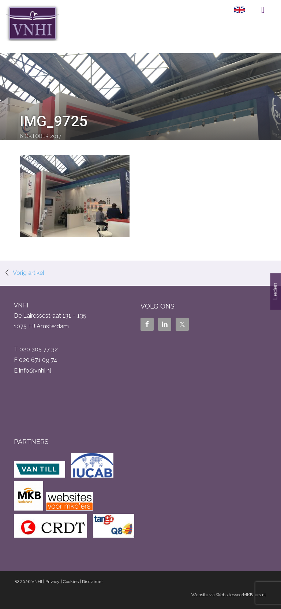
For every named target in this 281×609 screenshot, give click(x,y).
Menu (262, 10)
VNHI (36, 581)
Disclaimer (92, 581)
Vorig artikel (28, 272)
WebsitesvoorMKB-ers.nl (241, 594)
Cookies (71, 581)
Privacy (52, 581)
